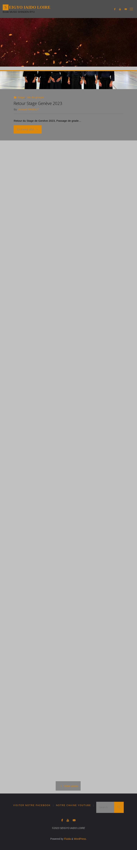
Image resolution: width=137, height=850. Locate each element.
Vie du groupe (35, 97)
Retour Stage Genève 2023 (38, 103)
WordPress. (80, 839)
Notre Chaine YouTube (73, 805)
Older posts (68, 786)
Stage (21, 97)
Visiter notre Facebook (32, 805)
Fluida (67, 839)
